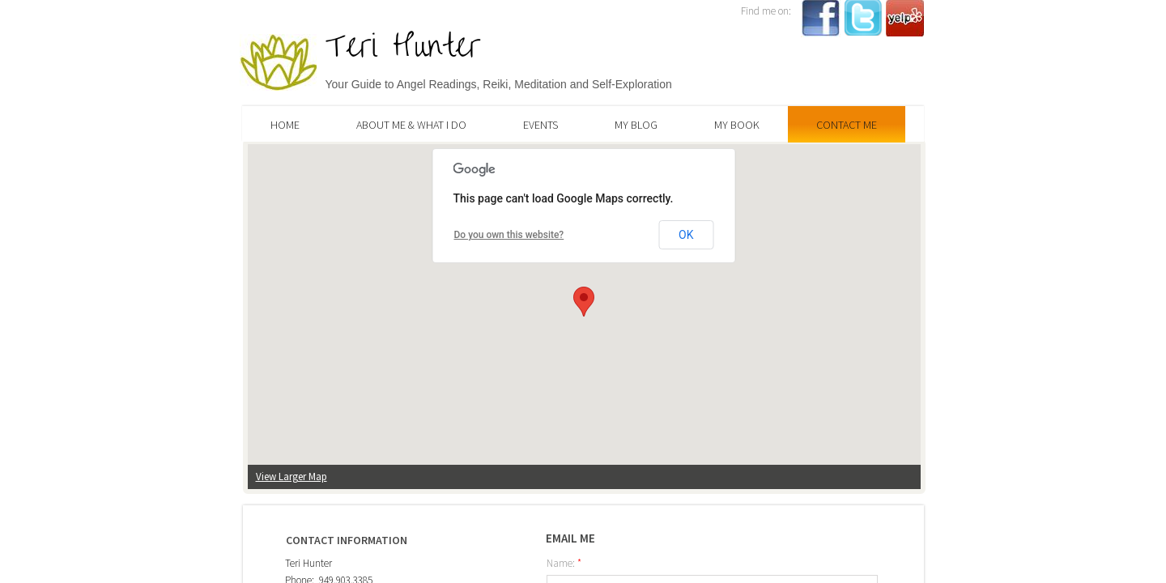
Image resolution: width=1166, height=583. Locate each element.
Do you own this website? (509, 234)
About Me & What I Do (411, 124)
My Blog (636, 124)
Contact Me (846, 124)
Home (285, 124)
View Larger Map (291, 476)
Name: (564, 563)
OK (686, 234)
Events (540, 124)
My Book (737, 124)
